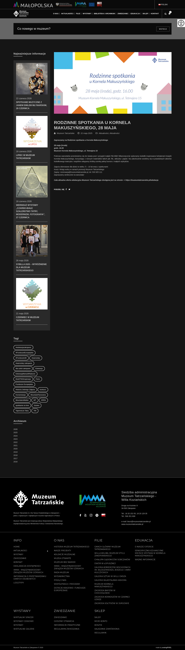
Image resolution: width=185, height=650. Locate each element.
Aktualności (104, 133)
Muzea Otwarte (62, 558)
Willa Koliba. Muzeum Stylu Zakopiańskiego (109, 554)
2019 (15, 452)
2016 (15, 462)
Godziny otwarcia (64, 621)
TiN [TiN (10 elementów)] (35, 411)
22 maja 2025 (86, 133)
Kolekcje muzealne (64, 554)
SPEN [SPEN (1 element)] (43, 400)
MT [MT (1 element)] (35, 400)
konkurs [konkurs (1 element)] (43, 390)
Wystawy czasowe (23, 621)
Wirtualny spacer (23, 617)
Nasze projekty (62, 550)
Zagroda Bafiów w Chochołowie (104, 591)
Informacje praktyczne (67, 625)
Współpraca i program (67, 584)
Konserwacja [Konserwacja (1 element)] (21, 395)
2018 (15, 455)
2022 (15, 442)
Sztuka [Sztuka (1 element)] (36, 405)
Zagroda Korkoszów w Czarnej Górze (112, 598)
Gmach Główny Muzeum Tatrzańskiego (107, 548)
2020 (15, 449)
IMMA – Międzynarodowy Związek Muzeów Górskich (28, 571)
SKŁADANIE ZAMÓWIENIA (106, 629)
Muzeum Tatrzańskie (65, 133)
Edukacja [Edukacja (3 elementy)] (39, 368)
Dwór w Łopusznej (105, 563)
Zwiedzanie (19, 558)
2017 (15, 458)
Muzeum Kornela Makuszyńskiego (103, 585)
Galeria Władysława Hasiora (110, 580)
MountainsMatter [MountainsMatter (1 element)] (22, 400)
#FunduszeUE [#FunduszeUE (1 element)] (21, 358)
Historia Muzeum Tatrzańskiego (71, 547)
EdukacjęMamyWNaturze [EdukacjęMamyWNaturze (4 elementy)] (25, 374)
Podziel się (59, 189)
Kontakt (17, 562)
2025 (15, 432)
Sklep (97, 617)
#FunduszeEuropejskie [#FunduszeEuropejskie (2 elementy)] (24, 353)
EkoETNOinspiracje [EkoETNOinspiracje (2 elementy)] (23, 379)
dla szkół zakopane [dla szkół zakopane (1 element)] (23, 368)
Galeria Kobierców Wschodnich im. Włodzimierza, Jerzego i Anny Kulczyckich (112, 570)
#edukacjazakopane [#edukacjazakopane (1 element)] (23, 347)
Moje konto (100, 621)
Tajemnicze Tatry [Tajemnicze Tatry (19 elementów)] (22, 411)
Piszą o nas (60, 580)
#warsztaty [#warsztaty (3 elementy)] (36, 358)
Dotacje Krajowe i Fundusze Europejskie (70, 589)
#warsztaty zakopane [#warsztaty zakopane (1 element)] (24, 363)
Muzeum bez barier (64, 562)
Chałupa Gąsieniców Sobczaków (112, 559)
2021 (15, 445)
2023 (15, 439)
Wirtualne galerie (23, 629)
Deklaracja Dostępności (27, 566)
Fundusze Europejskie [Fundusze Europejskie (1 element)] (24, 384)
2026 (15, 429)
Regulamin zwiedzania (66, 629)
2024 (15, 436)
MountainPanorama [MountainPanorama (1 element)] (38, 395)
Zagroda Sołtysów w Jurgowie (111, 603)
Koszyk (98, 625)
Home (16, 547)
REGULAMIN (100, 633)
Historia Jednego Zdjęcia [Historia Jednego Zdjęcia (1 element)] (25, 390)
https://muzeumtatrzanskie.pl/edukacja (141, 180)
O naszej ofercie (144, 547)
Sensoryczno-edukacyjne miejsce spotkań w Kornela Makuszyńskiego (150, 553)
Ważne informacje (145, 559)
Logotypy (18, 583)
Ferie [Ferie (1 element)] (38, 379)
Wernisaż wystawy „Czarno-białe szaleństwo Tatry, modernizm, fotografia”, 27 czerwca (32, 200)
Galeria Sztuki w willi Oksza (110, 576)
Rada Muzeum (61, 572)
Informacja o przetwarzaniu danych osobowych (29, 577)
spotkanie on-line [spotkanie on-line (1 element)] (22, 405)
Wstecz (163, 29)
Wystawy (18, 554)
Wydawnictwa (62, 576)
